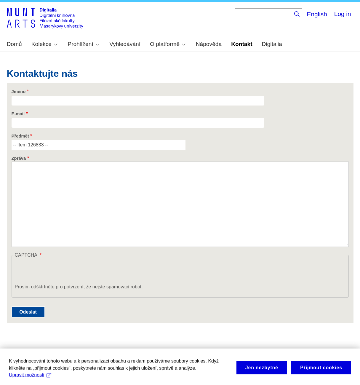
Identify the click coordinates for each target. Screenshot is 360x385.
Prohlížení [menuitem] (83, 44)
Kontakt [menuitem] (241, 44)
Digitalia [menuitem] (272, 44)
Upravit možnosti (30, 377)
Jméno (19, 91)
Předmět (20, 136)
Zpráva (19, 158)
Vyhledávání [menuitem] (124, 44)
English (317, 14)
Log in (342, 13)
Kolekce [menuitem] (44, 44)
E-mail (18, 113)
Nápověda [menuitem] (209, 44)
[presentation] (60, 271)
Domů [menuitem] (14, 44)
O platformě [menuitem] (167, 44)
